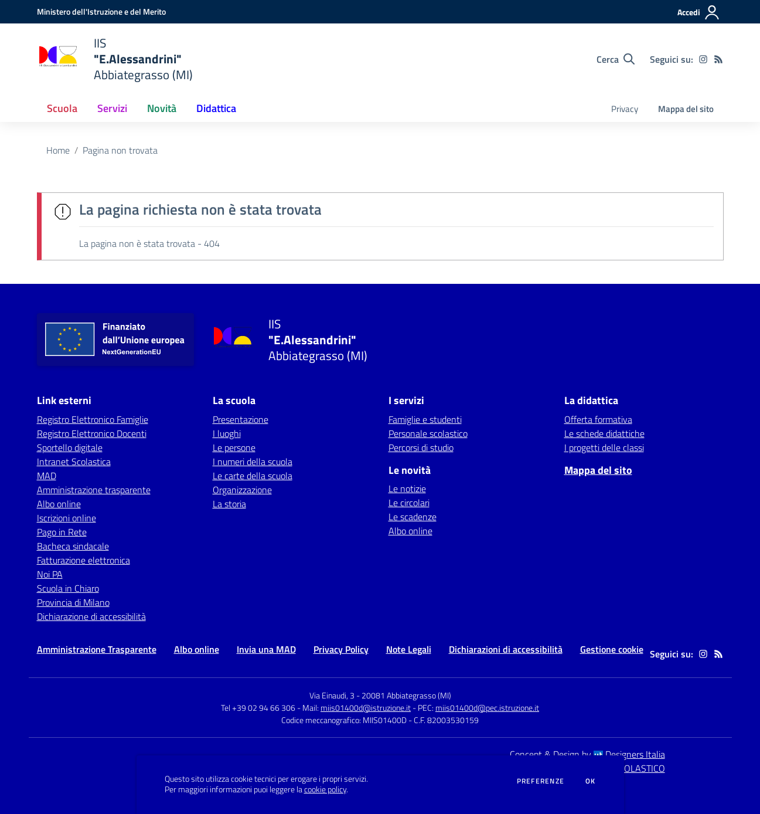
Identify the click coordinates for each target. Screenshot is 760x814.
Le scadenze (412, 517)
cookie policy (325, 789)
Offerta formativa (598, 419)
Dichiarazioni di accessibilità (506, 649)
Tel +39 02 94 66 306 (258, 707)
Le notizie (407, 488)
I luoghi (227, 433)
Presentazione (240, 419)
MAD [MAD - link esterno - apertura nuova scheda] (46, 476)
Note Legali (408, 649)
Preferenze (540, 781)
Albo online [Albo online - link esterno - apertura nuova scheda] (59, 504)
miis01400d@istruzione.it (366, 707)
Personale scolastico (428, 433)
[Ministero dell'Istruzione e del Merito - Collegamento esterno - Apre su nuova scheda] (101, 11)
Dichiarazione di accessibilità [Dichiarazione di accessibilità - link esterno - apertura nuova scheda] (91, 616)
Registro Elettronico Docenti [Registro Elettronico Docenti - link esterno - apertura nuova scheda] (91, 433)
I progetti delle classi (604, 447)
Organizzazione (242, 490)
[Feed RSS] (718, 59)
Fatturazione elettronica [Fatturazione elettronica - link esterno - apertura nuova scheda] (83, 560)
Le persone (234, 447)
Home (58, 150)
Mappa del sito (686, 109)
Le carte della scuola (252, 476)
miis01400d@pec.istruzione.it (487, 707)
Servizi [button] (112, 108)
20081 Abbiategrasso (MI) (406, 695)
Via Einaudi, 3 (332, 695)
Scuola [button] (62, 108)
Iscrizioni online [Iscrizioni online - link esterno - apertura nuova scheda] (66, 518)
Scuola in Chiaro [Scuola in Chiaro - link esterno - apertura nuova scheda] (68, 588)
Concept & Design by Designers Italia (587, 754)
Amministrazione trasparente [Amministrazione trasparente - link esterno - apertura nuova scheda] (94, 490)
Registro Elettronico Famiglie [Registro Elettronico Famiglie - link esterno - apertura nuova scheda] (92, 419)
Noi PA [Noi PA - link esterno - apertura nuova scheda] (50, 574)
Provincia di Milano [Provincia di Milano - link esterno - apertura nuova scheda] (73, 602)
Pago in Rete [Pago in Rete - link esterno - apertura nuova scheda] (62, 532)
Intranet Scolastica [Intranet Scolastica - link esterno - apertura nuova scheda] (74, 462)
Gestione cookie (611, 649)
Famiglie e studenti (425, 419)
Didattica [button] (216, 108)
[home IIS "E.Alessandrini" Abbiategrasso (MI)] (115, 59)
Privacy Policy (341, 649)
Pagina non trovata (120, 150)
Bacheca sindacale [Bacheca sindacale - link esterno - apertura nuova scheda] (73, 546)
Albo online (410, 531)
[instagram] (703, 59)
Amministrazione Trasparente (96, 649)
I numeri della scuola (252, 462)
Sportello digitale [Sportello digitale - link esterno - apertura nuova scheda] (70, 447)
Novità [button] (161, 108)
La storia (229, 504)
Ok (590, 781)
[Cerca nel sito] (615, 59)
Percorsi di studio (421, 447)
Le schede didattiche (604, 433)
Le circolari (409, 503)
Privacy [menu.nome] (624, 109)
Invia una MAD (266, 649)
